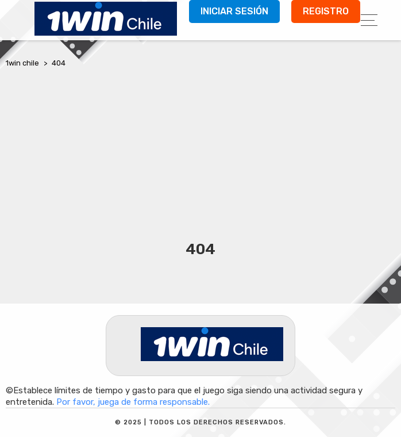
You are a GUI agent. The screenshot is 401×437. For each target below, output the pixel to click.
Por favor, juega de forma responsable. (133, 402)
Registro (326, 11)
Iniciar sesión (234, 11)
